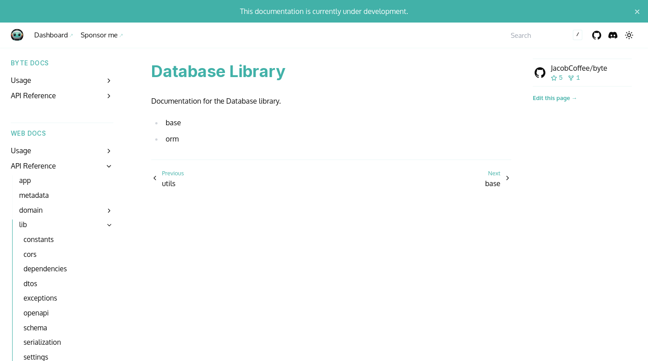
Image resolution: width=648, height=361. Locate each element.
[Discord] (613, 35)
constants (38, 239)
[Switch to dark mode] (629, 35)
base (173, 122)
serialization (42, 342)
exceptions (40, 297)
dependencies (45, 268)
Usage (21, 80)
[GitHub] (597, 35)
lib (23, 224)
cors (29, 254)
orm (172, 138)
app (25, 180)
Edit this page (551, 97)
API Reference (33, 95)
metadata (34, 195)
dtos (30, 283)
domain (31, 210)
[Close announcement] (637, 11)
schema (35, 327)
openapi (36, 312)
